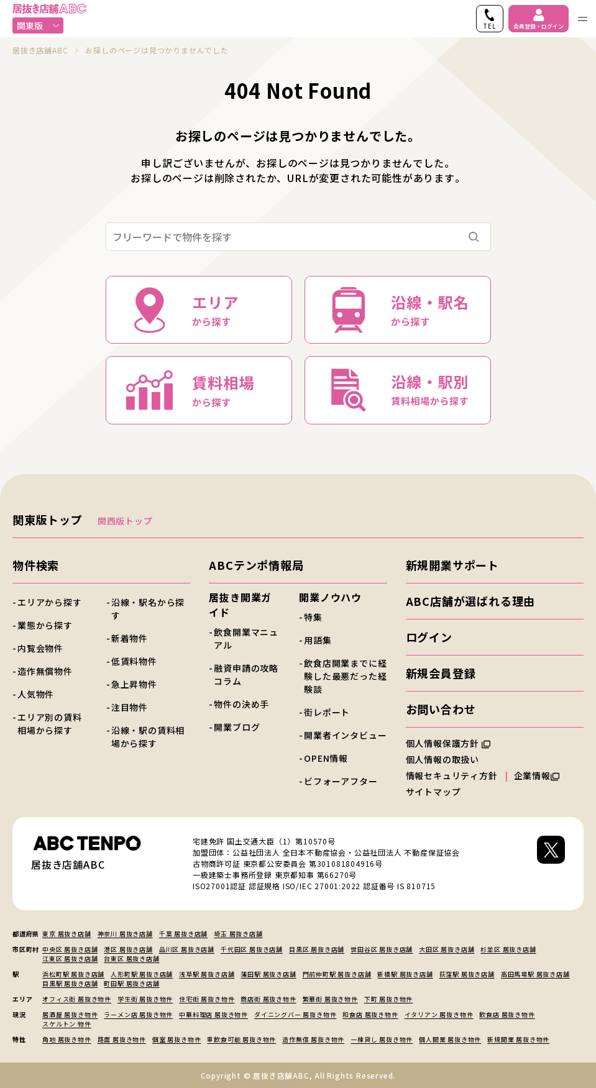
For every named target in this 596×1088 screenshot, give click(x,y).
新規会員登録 (441, 673)
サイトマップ (433, 791)
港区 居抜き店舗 (128, 949)
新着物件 (129, 638)
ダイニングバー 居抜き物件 (295, 1014)
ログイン (429, 637)
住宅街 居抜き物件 (206, 998)
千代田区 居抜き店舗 (252, 949)
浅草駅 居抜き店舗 (206, 974)
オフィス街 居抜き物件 (76, 998)
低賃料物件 (134, 661)
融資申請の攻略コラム (246, 674)
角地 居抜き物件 (66, 1039)
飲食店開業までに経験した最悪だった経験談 (345, 676)
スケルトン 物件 (66, 1023)
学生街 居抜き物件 (145, 998)
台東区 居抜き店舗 (131, 958)
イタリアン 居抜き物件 (439, 1014)
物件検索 (35, 565)
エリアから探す (49, 602)
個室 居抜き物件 (176, 1039)
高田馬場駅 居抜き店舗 (535, 974)
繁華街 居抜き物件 (330, 998)
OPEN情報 (326, 758)
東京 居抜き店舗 (66, 933)
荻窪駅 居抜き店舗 (467, 974)
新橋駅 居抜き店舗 (405, 974)
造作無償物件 (45, 671)
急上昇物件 (134, 684)
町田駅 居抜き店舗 (131, 983)
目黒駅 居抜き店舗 (70, 983)
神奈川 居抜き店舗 (125, 933)
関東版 (38, 25)
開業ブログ (237, 727)
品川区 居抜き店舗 (186, 949)
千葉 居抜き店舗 (183, 933)
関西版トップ (125, 520)
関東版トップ (47, 519)
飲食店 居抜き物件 (506, 1014)
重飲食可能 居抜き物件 (241, 1039)
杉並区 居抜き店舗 (508, 949)
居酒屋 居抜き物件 (70, 1014)
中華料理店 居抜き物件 (213, 1014)
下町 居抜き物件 (388, 998)
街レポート (327, 712)
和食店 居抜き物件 (370, 1014)
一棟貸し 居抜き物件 (382, 1039)
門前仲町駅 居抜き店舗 (337, 974)
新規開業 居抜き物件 (518, 1039)
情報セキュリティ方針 (452, 775)
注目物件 (129, 707)
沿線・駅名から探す (148, 608)
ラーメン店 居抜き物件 (138, 1014)
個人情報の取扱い (448, 759)
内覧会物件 (40, 648)
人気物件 (35, 694)
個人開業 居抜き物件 (450, 1039)
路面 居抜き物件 (122, 1039)
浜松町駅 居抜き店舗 (73, 974)
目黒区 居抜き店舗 (316, 949)
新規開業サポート (452, 565)
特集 (313, 617)
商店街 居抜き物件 (268, 998)
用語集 (317, 640)
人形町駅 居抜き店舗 (142, 974)
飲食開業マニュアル (246, 638)
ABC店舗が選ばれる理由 (471, 601)
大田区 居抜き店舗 (446, 949)
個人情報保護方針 (448, 743)
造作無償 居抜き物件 (313, 1039)
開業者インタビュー (345, 735)
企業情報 (536, 775)
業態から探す (45, 625)
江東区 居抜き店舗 (70, 958)
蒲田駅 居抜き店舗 (268, 974)
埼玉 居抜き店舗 (238, 933)
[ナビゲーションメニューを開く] (582, 18)
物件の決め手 (241, 704)
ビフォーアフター (340, 781)
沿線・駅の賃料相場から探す (148, 736)
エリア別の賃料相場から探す (49, 723)
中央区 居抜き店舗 (70, 949)
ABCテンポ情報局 (256, 565)
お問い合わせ (441, 709)
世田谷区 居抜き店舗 (382, 949)
